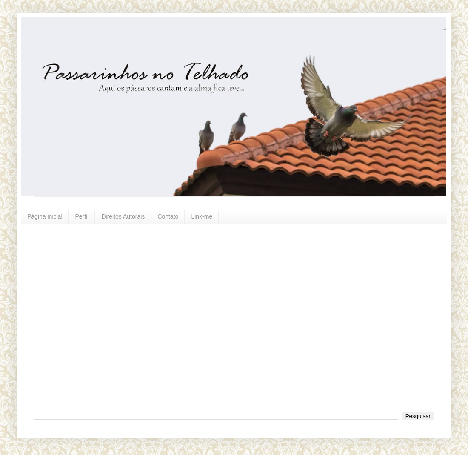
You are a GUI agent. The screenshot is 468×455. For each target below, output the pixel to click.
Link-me (201, 216)
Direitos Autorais (123, 216)
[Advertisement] (80, 317)
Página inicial (45, 216)
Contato (167, 216)
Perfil (82, 216)
